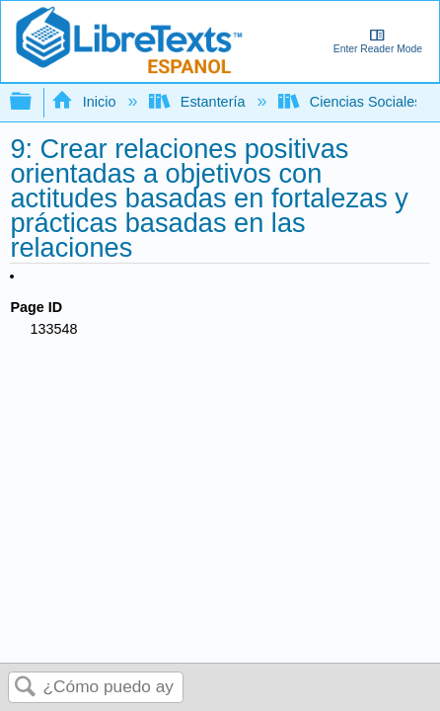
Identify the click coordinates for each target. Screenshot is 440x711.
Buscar (25, 687)
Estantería (199, 102)
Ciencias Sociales (351, 102)
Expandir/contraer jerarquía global (34, 102)
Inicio (85, 102)
